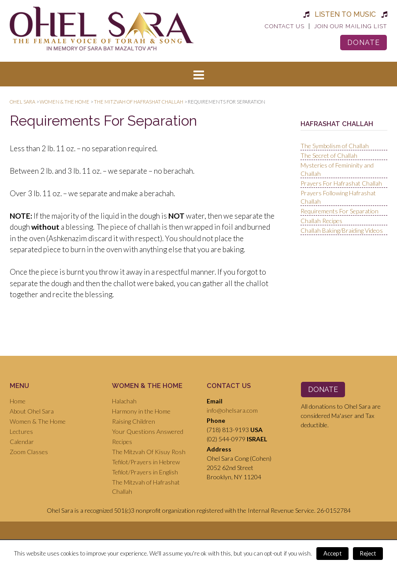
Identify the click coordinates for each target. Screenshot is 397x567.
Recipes (122, 441)
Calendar (22, 441)
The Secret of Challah (329, 155)
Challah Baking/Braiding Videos (342, 230)
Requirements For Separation (339, 211)
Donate (363, 42)
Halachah (124, 401)
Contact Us (284, 26)
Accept (332, 553)
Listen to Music (345, 14)
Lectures (21, 431)
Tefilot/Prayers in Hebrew (146, 462)
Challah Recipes (321, 220)
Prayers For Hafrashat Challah (341, 183)
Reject (368, 553)
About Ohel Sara (32, 411)
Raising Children (133, 421)
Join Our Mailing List (350, 26)
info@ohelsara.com (232, 410)
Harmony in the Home (141, 411)
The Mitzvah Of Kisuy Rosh (149, 451)
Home (18, 401)
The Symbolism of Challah (335, 145)
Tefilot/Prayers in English (145, 472)
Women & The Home (38, 421)
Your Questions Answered (147, 431)
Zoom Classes (29, 451)
